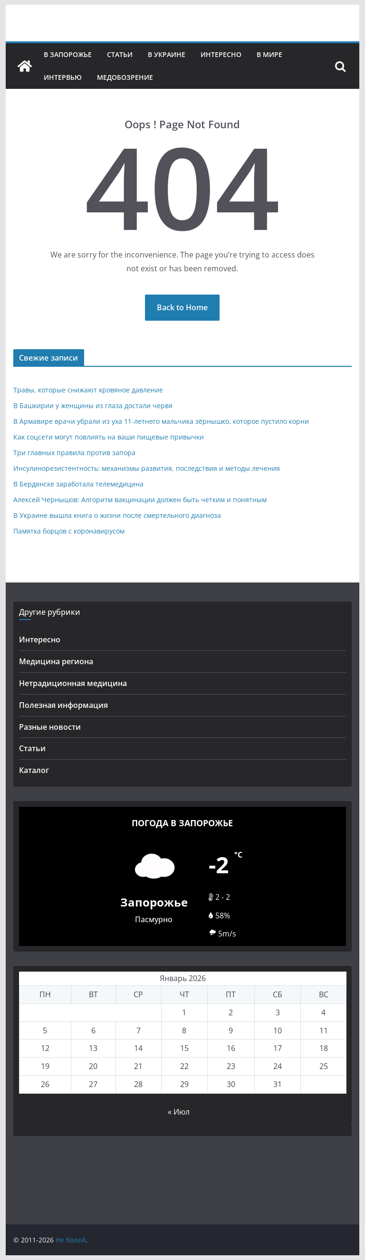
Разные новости (50, 727)
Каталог (34, 770)
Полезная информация (63, 705)
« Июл (179, 1112)
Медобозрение (125, 77)
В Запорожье (68, 54)
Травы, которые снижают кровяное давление (88, 389)
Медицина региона (56, 661)
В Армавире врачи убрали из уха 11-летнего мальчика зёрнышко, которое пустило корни (161, 421)
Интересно (221, 54)
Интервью (63, 77)
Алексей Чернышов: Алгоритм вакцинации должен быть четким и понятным (140, 499)
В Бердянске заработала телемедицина (78, 483)
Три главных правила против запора (74, 452)
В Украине (166, 54)
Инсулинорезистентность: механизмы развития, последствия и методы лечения (146, 468)
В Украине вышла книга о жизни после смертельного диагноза (117, 515)
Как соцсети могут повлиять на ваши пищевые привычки (108, 436)
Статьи (120, 54)
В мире (269, 54)
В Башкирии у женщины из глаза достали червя (93, 405)
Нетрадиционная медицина (73, 683)
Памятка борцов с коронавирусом (69, 530)
